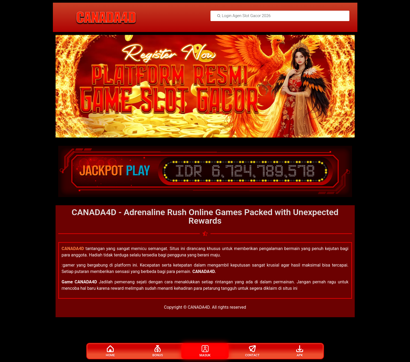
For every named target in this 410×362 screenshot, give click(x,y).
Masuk (205, 351)
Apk (299, 351)
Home (110, 351)
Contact (252, 351)
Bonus (157, 351)
